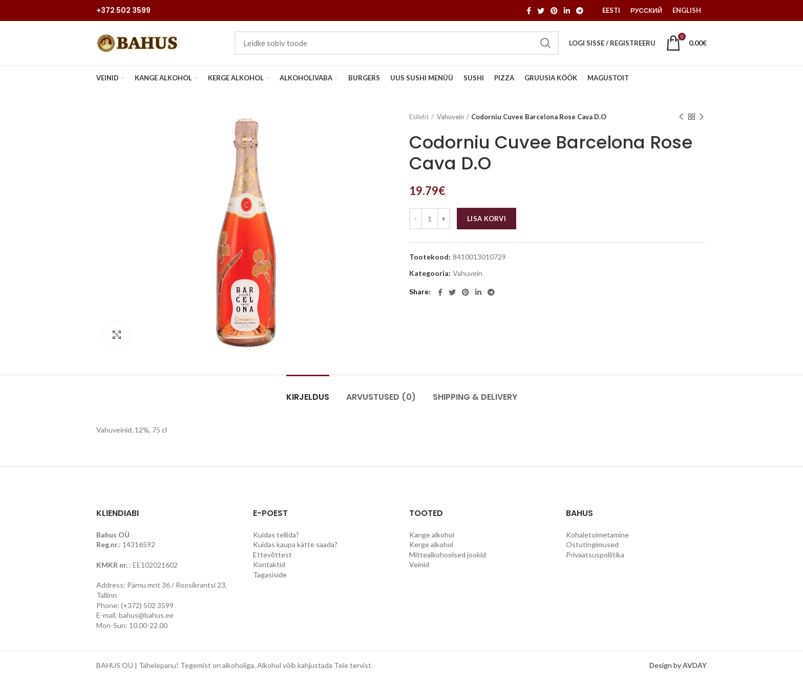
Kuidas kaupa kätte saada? (295, 554)
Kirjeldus (307, 407)
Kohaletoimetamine (597, 544)
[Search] (397, 48)
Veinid (419, 574)
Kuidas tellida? (276, 544)
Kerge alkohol (431, 554)
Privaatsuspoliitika (595, 564)
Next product (702, 126)
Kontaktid (269, 574)
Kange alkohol (431, 544)
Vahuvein (450, 126)
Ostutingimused (592, 554)
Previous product (681, 126)
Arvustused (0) (381, 407)
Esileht (419, 126)
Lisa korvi (486, 228)
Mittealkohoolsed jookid (447, 564)
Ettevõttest (272, 564)
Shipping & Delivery (475, 407)
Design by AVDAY (678, 675)
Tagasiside (270, 584)
